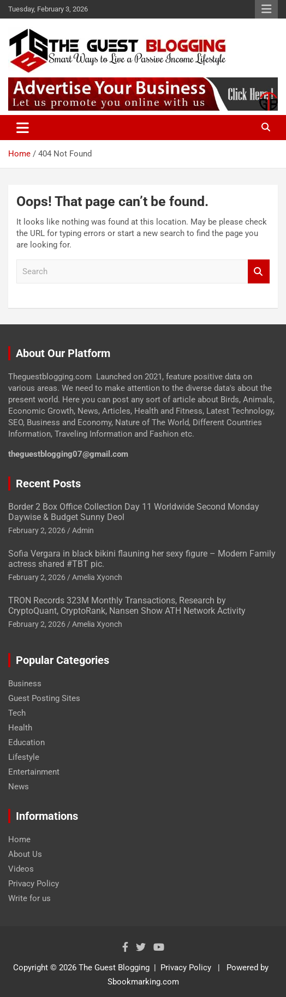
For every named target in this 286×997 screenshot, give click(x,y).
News (18, 786)
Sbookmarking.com (143, 982)
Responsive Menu (266, 9)
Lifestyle (23, 757)
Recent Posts (48, 483)
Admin (83, 530)
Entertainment (33, 772)
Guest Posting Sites (44, 698)
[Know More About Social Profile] (125, 946)
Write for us (29, 898)
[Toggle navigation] (22, 127)
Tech (17, 713)
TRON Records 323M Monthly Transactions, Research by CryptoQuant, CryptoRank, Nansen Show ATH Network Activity (127, 605)
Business (24, 683)
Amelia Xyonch (97, 577)
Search (259, 271)
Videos (21, 869)
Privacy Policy (33, 884)
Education (26, 742)
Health (20, 728)
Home (19, 839)
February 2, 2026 (36, 530)
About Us (25, 854)
